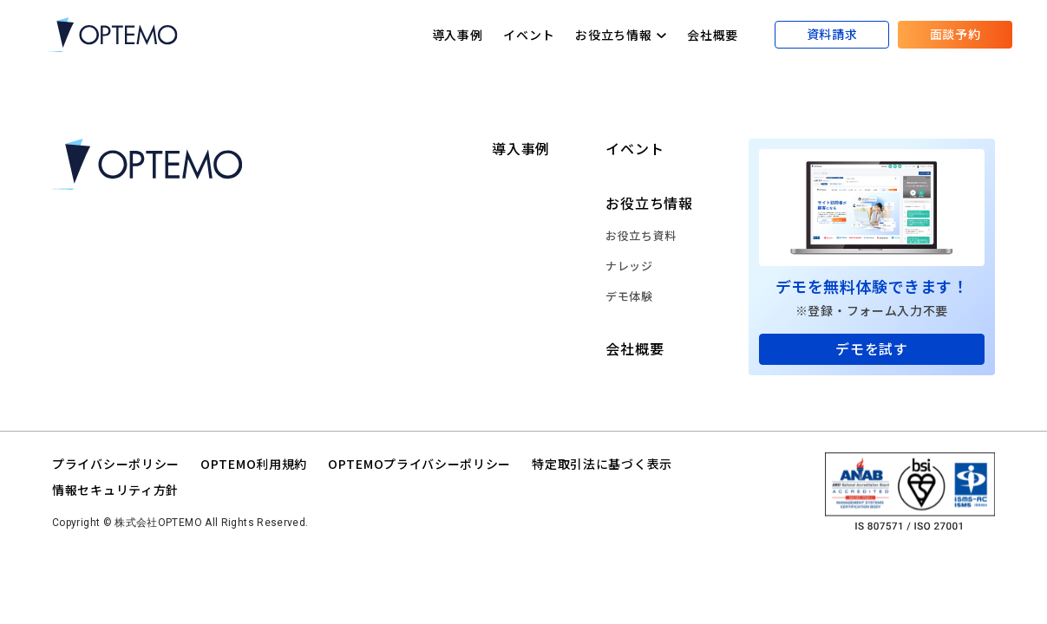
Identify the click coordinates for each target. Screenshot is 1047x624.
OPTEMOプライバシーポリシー (419, 463)
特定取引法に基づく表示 (602, 463)
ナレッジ (629, 265)
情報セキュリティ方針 (115, 489)
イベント (528, 34)
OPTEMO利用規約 (253, 463)
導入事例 (457, 34)
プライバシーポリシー (116, 463)
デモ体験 (629, 296)
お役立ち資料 (641, 235)
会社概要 (712, 34)
